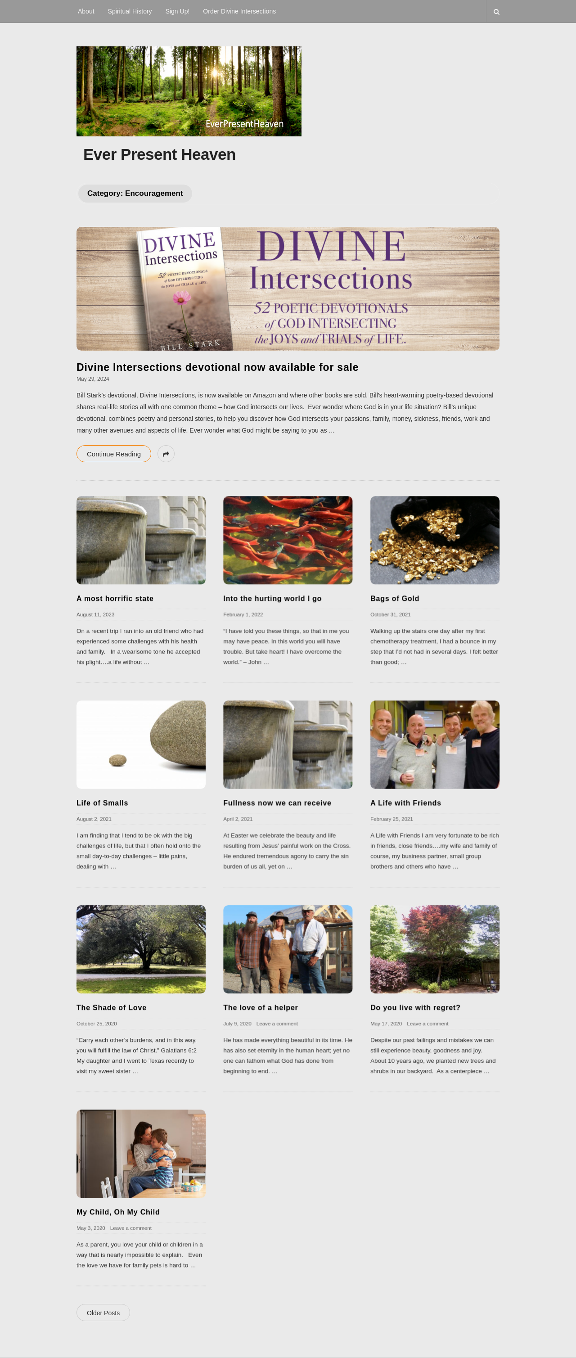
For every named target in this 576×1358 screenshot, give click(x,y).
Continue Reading (114, 454)
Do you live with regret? (415, 1007)
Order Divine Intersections (239, 11)
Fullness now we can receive (277, 803)
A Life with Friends (405, 803)
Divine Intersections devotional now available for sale (217, 367)
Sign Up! (178, 11)
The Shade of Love (111, 1007)
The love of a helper (260, 1007)
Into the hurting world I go (272, 598)
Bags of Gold (394, 598)
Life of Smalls (102, 803)
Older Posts (103, 1313)
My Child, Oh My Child (118, 1212)
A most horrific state (115, 598)
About (86, 11)
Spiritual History (130, 11)
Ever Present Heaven (159, 154)
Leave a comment (277, 1023)
